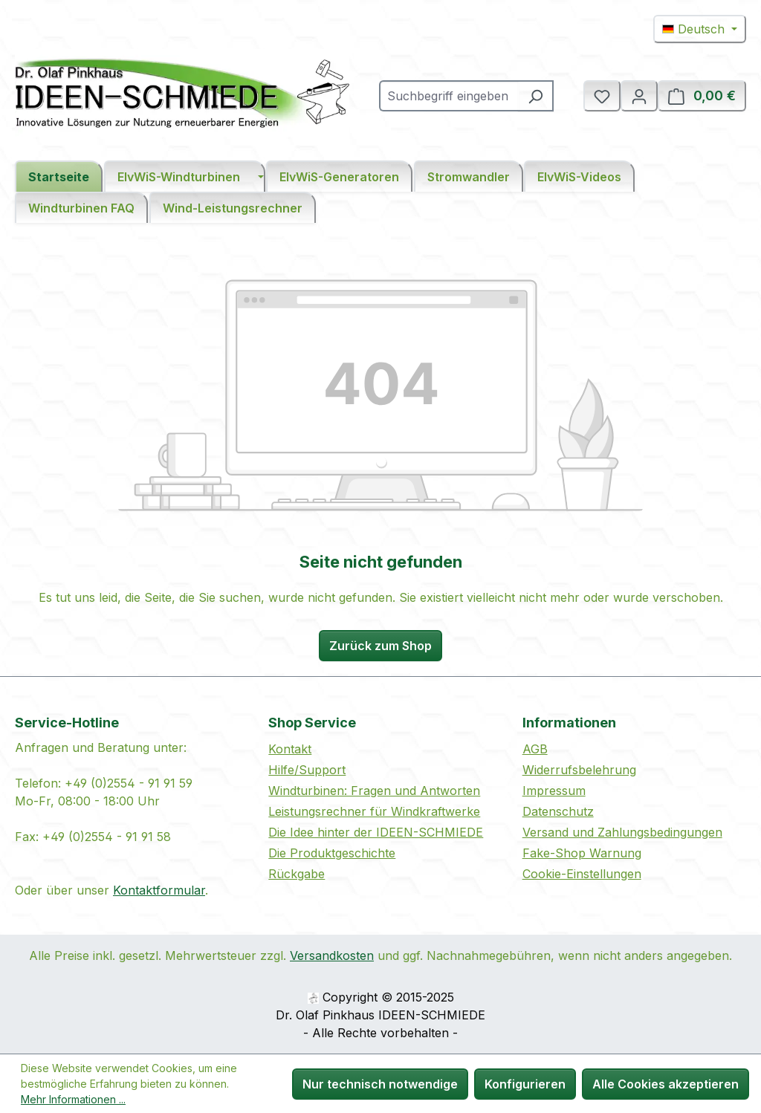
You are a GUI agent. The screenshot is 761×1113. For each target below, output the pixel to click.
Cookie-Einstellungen (581, 873)
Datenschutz (558, 811)
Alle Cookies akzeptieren (665, 1084)
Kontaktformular (159, 890)
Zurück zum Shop (380, 645)
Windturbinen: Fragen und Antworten (374, 790)
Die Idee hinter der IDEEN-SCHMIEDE (375, 832)
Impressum (554, 790)
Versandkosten (332, 955)
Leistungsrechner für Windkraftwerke (374, 811)
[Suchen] (536, 95)
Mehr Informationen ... (73, 1099)
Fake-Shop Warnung (581, 853)
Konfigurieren (525, 1084)
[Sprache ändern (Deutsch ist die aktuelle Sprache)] (699, 29)
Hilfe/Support (307, 769)
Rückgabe (296, 873)
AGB (535, 749)
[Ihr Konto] (639, 95)
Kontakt (289, 749)
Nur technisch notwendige (380, 1084)
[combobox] (449, 95)
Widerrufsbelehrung (579, 769)
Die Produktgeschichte (331, 853)
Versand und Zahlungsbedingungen (622, 832)
